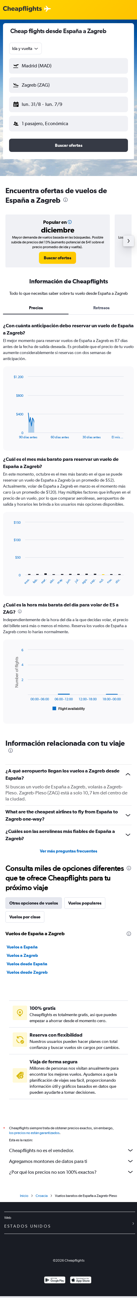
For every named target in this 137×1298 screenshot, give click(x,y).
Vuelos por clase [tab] (24, 916)
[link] (57, 258)
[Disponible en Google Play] (55, 1282)
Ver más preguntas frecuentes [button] (68, 851)
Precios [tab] (36, 307)
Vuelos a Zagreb (22, 955)
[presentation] (65, 199)
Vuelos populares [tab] (84, 903)
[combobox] (25, 48)
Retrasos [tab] (101, 307)
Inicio (24, 1197)
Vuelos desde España (27, 963)
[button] (68, 66)
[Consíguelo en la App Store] (80, 1282)
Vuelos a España (22, 947)
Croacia (42, 1197)
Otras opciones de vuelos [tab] (33, 903)
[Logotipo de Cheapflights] (22, 9)
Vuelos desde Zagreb (27, 972)
